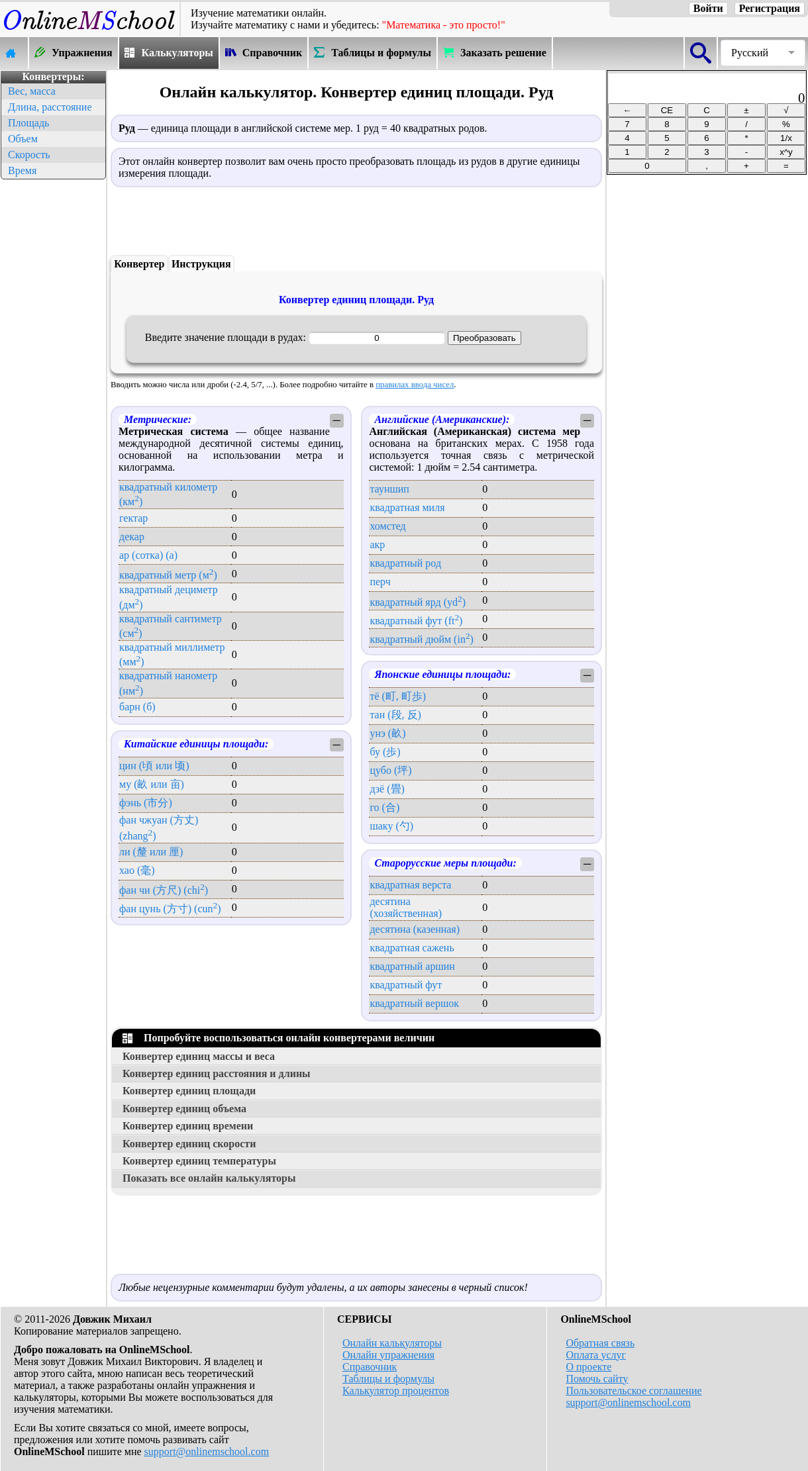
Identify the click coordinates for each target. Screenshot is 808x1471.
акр (377, 544)
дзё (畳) (387, 788)
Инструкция (201, 263)
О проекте (588, 1366)
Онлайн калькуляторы (392, 1343)
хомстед (387, 526)
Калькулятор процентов (395, 1390)
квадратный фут (406, 984)
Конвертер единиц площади (189, 1090)
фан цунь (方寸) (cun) (170, 908)
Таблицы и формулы (388, 1378)
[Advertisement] (53, 381)
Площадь (28, 122)
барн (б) (137, 706)
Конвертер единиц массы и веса (199, 1056)
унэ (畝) (387, 733)
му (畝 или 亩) (151, 784)
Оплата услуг (596, 1354)
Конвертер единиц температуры (199, 1160)
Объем (23, 138)
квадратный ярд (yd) (418, 602)
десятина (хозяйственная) (406, 907)
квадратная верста (410, 884)
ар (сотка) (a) (148, 555)
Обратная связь (600, 1343)
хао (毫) (137, 870)
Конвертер (139, 263)
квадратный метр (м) (168, 575)
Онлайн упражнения (388, 1354)
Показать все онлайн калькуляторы (209, 1178)
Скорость (29, 154)
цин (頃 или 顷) (154, 765)
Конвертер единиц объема (184, 1108)
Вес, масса (32, 91)
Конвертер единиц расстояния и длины (217, 1073)
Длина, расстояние (50, 107)
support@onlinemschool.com (207, 1451)
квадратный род (405, 563)
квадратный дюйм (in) (421, 639)
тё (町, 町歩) (398, 696)
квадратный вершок (414, 1003)
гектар (133, 518)
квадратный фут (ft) (416, 620)
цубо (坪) (390, 770)
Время (22, 170)
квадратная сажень (412, 947)
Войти (708, 8)
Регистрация (769, 8)
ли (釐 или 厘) (151, 851)
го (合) (384, 807)
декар (131, 536)
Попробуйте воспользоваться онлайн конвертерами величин (278, 1037)
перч (380, 581)
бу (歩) (385, 751)
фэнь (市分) (145, 802)
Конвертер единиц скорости (189, 1143)
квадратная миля (407, 507)
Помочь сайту (597, 1378)
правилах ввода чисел (415, 384)
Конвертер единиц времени (188, 1125)
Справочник (369, 1366)
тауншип (389, 489)
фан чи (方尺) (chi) (163, 890)
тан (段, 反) (395, 714)
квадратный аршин (412, 966)
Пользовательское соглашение (633, 1390)
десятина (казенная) (415, 929)
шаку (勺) (391, 825)
